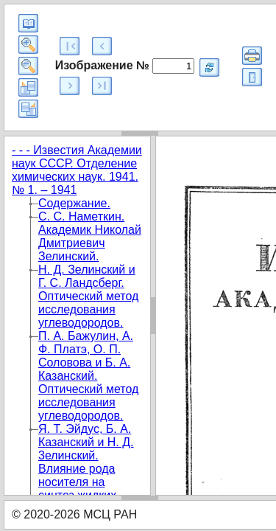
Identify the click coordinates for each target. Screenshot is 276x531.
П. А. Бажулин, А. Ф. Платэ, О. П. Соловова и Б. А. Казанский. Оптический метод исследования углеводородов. (88, 376)
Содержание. (74, 203)
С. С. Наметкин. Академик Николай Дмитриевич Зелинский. (89, 236)
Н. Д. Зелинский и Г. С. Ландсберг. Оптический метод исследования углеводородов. (88, 296)
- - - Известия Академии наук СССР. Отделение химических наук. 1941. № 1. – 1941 (77, 170)
